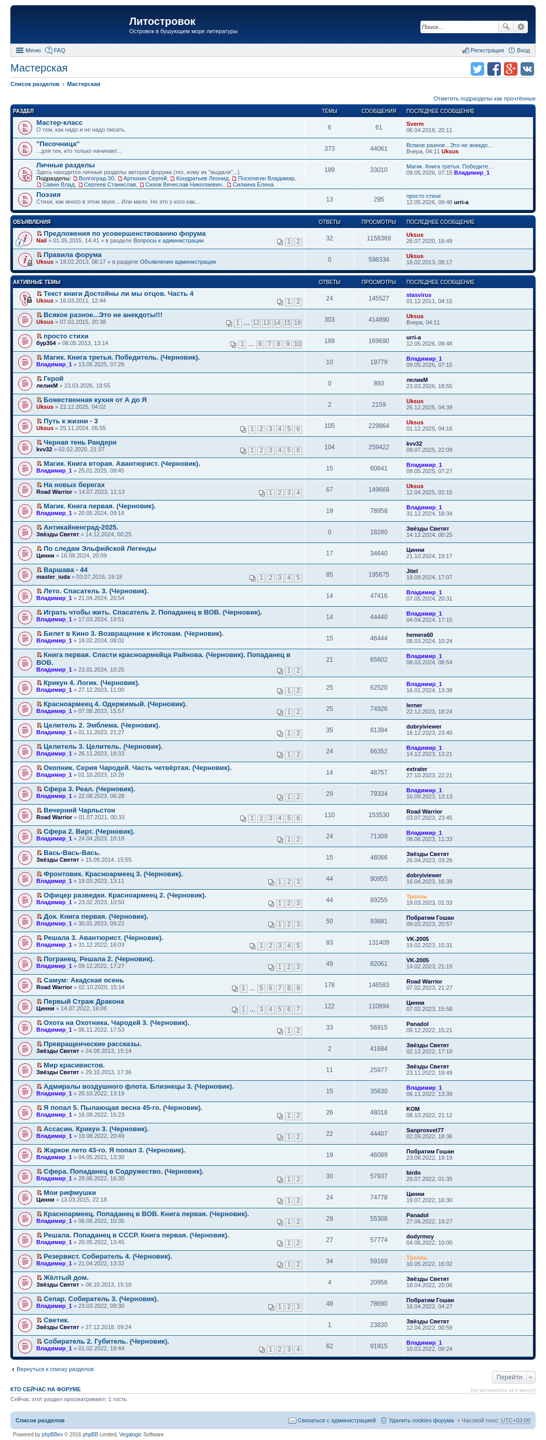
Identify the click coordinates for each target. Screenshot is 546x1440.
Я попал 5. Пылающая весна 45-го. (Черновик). (123, 1107)
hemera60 (419, 635)
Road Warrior (54, 492)
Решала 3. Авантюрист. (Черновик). (103, 938)
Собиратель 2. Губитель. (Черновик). (106, 1341)
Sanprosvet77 (425, 1130)
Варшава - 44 (66, 570)
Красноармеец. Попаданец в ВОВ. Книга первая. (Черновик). (146, 1214)
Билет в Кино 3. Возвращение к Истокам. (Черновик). (134, 633)
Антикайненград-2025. (81, 527)
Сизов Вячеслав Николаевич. (184, 184)
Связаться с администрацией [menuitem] (337, 1420)
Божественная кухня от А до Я (95, 400)
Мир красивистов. (74, 1065)
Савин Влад (59, 184)
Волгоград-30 (96, 178)
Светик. (56, 1320)
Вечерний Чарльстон (79, 810)
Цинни (45, 555)
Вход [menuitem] (523, 50)
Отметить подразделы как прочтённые (484, 98)
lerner (414, 705)
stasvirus (418, 295)
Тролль (416, 896)
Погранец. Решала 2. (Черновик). (99, 959)
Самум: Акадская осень (84, 980)
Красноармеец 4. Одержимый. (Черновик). (115, 704)
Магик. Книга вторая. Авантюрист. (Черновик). (122, 463)
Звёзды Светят (57, 534)
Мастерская (38, 68)
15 (287, 322)
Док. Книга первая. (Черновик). (96, 916)
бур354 (46, 343)
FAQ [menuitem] (59, 50)
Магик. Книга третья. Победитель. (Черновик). (122, 357)
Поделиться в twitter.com (477, 69)
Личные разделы (65, 165)
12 (256, 322)
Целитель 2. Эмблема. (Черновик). (102, 725)
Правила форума (73, 255)
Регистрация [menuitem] (487, 50)
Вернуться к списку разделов (55, 1369)
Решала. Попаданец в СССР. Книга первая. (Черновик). (136, 1235)
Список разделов (40, 1420)
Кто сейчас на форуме (45, 1389)
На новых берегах (74, 485)
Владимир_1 (472, 172)
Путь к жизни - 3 (71, 421)
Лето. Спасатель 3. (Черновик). (96, 591)
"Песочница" (58, 144)
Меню (33, 50)
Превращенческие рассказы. (92, 1044)
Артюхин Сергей (145, 178)
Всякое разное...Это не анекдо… (450, 145)
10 (297, 344)
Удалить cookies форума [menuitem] (421, 1420)
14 (277, 322)
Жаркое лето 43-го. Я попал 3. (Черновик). (114, 1150)
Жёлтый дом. (66, 1277)
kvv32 (44, 449)
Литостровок (162, 21)
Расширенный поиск (521, 27)
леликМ (47, 385)
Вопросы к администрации (168, 240)
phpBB (90, 1434)
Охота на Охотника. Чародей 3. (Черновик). (116, 1022)
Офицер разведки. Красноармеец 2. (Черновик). (125, 895)
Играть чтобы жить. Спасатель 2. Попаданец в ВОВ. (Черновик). (153, 612)
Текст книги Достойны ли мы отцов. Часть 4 (119, 293)
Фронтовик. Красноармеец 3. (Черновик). (113, 874)
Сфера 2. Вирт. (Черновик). (89, 831)
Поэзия (48, 194)
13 (266, 322)
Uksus (450, 151)
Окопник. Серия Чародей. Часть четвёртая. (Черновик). (137, 768)
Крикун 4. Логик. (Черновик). (92, 683)
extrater (416, 769)
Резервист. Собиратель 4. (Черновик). (108, 1256)
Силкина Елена (253, 184)
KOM (413, 1109)
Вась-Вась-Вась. (72, 853)
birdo (413, 1173)
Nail (41, 240)
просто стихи (423, 196)
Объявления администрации (178, 262)
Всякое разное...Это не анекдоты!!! (103, 315)
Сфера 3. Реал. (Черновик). (89, 789)
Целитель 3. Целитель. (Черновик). (103, 746)
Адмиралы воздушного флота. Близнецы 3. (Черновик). (139, 1086)
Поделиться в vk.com (527, 69)
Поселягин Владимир (266, 178)
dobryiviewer (424, 726)
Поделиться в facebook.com (494, 69)
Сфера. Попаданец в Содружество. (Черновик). (124, 1171)
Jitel (412, 571)
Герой (53, 378)
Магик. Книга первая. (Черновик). (100, 506)
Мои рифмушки (70, 1192)
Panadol (417, 1024)
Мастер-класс (59, 122)
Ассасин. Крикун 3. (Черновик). (96, 1129)
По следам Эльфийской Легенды (100, 548)
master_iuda (53, 577)
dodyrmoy (420, 1236)
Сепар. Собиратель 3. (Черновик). (101, 1299)
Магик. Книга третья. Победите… (450, 166)
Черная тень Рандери (80, 442)
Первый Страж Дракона (84, 1001)
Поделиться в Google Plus (510, 69)
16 (297, 322)
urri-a (461, 202)
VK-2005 (417, 939)
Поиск (506, 27)
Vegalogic (130, 1434)
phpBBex (52, 1434)
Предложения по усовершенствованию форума (125, 233)
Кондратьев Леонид (202, 178)
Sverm (415, 124)
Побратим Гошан (430, 918)
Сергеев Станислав (110, 184)
